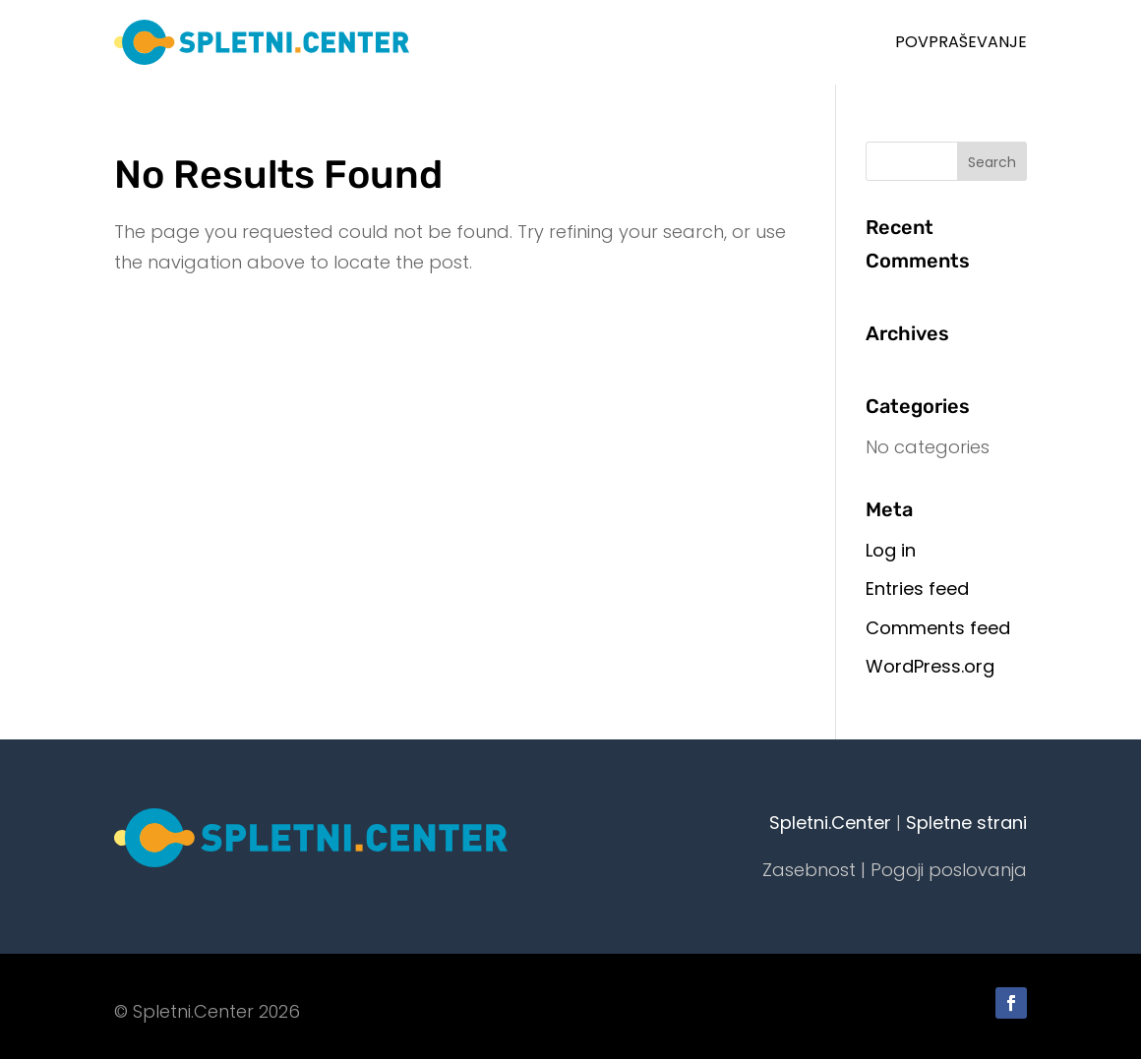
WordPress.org (930, 666)
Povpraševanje (961, 41)
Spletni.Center (830, 822)
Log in (891, 550)
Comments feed (938, 628)
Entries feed (917, 588)
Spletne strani (966, 822)
